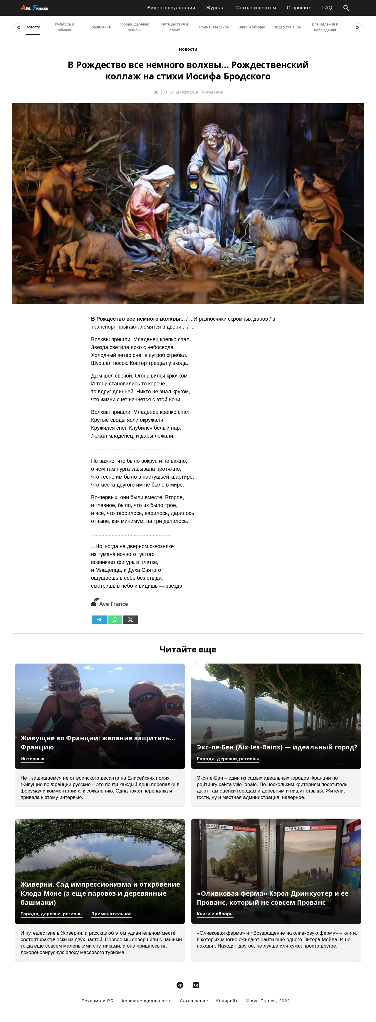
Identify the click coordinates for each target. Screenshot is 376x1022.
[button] (346, 8)
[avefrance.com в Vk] (196, 985)
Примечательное (111, 913)
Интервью (32, 758)
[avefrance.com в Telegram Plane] (180, 985)
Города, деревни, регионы (228, 758)
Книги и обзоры (215, 913)
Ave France (109, 603)
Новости (188, 49)
